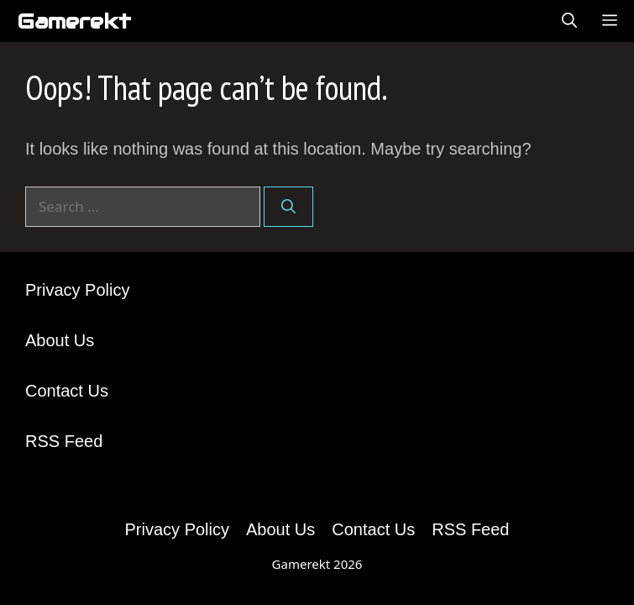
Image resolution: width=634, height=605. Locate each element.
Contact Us (66, 390)
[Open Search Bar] (569, 21)
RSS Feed (63, 441)
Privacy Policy (77, 290)
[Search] (288, 207)
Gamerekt (74, 21)
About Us (59, 340)
